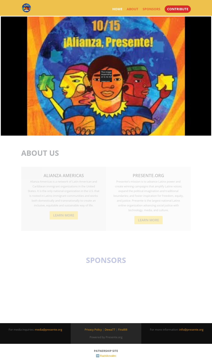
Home (117, 9)
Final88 (122, 329)
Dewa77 (110, 329)
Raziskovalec (108, 356)
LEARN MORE (148, 220)
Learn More (63, 215)
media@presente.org (48, 329)
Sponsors (151, 9)
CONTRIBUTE (177, 9)
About (132, 9)
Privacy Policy (93, 329)
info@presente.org (191, 329)
